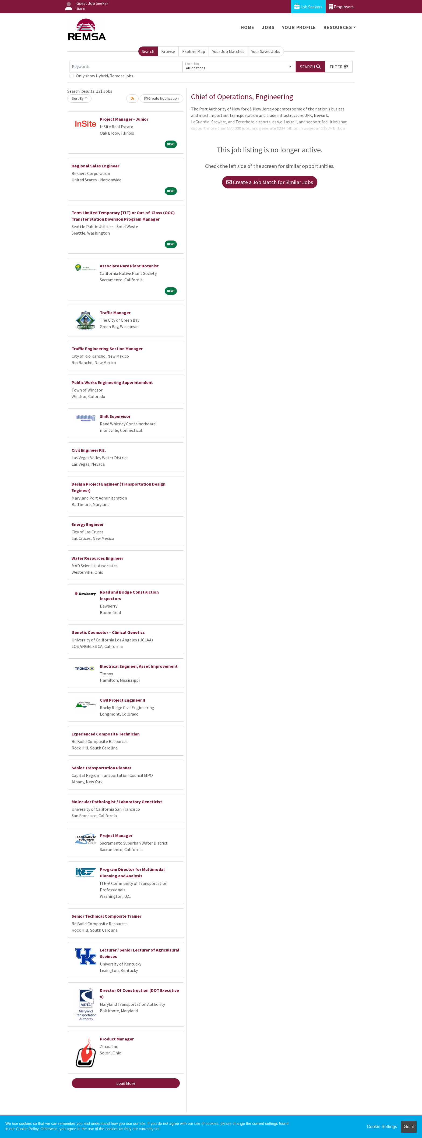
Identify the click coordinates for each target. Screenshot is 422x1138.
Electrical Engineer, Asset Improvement (139, 666)
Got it (409, 1126)
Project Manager (116, 835)
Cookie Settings (382, 1126)
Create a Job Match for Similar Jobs (269, 182)
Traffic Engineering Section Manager (107, 348)
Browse (168, 51)
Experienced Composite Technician (106, 734)
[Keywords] (125, 67)
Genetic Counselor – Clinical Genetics (108, 632)
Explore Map (193, 51)
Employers (341, 6)
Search (148, 51)
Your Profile (299, 27)
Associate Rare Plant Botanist (129, 265)
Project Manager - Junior (124, 119)
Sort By (78, 98)
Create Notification (161, 98)
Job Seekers (308, 6)
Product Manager (117, 1039)
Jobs (268, 27)
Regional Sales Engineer (95, 165)
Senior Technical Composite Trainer (106, 916)
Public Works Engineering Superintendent (112, 382)
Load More (125, 1083)
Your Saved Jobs (265, 51)
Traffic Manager (115, 312)
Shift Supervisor (115, 416)
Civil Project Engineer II (122, 700)
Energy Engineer (88, 524)
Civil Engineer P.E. (89, 450)
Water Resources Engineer (97, 558)
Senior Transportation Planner (101, 767)
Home (247, 27)
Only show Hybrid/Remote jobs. (105, 75)
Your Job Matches (228, 51)
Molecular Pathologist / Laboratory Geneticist (117, 801)
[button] (339, 67)
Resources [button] (337, 27)
